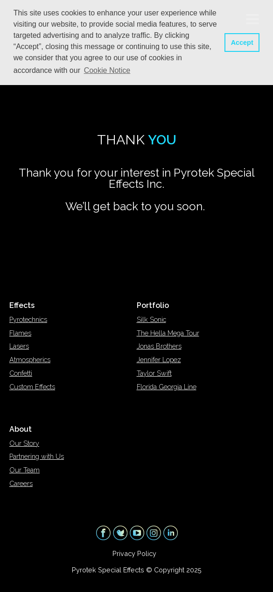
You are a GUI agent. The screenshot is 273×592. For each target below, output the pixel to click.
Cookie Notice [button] (107, 70)
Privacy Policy (134, 553)
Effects (22, 305)
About (20, 429)
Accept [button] (242, 42)
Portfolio (153, 305)
